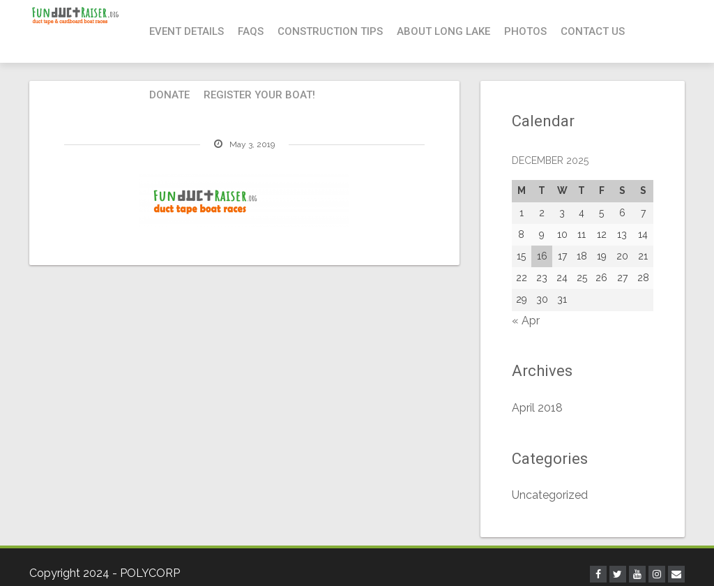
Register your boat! (259, 95)
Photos (525, 31)
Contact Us (593, 31)
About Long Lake (443, 31)
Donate (169, 95)
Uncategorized (550, 495)
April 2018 (537, 407)
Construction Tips (330, 31)
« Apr (526, 320)
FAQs (251, 31)
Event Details (186, 31)
